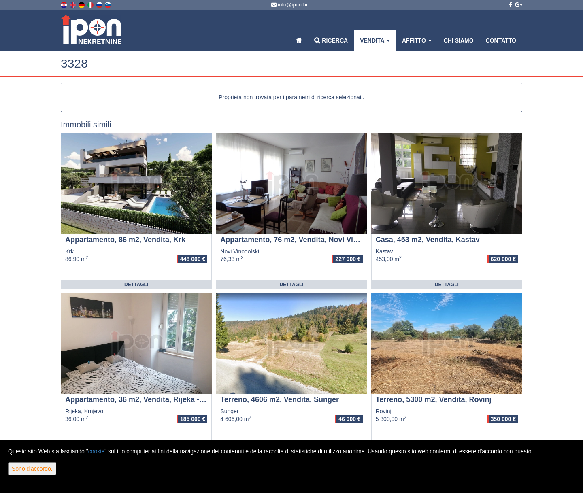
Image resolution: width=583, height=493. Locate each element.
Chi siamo (459, 40)
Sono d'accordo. (32, 468)
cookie (96, 451)
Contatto (501, 40)
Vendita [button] (375, 40)
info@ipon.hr (289, 5)
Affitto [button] (417, 40)
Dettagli (136, 284)
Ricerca (331, 40)
